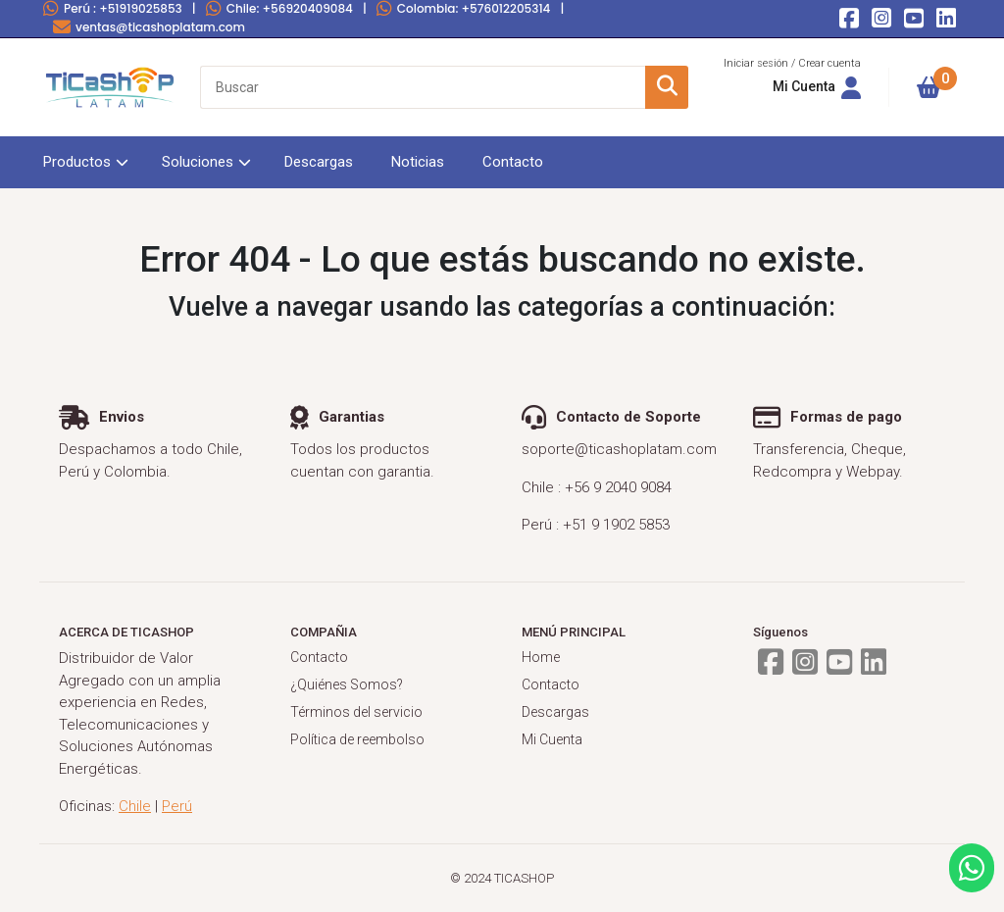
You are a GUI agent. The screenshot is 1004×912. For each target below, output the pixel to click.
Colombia (463, 8)
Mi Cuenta (552, 739)
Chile (279, 8)
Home (541, 657)
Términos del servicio (356, 712)
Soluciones (197, 162)
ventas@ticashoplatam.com (149, 27)
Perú (112, 8)
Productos (77, 162)
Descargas (318, 162)
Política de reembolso (357, 739)
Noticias (417, 162)
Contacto (512, 162)
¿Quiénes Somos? (346, 684)
